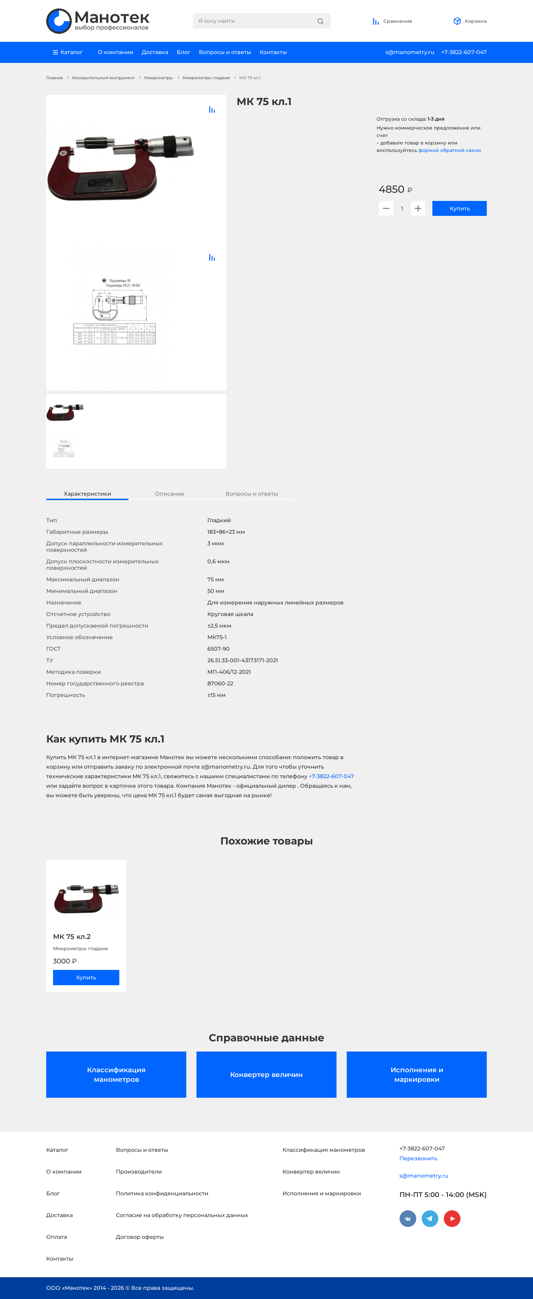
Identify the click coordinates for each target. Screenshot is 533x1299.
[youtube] (452, 1218)
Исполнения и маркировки (417, 1074)
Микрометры (158, 77)
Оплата (56, 1237)
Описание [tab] (169, 494)
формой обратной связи (449, 150)
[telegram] (430, 1218)
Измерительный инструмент (103, 77)
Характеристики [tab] (87, 494)
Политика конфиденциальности (162, 1193)
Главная (54, 77)
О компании (115, 52)
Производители (139, 1171)
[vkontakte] (407, 1218)
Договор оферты (140, 1237)
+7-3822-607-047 (464, 52)
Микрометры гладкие (206, 77)
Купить (460, 208)
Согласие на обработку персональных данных (182, 1215)
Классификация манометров (116, 1074)
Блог (183, 52)
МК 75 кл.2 (72, 937)
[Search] (320, 21)
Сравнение (392, 21)
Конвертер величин (266, 1075)
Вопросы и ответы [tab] (252, 494)
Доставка (155, 52)
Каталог (57, 1150)
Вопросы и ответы (225, 52)
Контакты (273, 52)
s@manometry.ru (409, 52)
